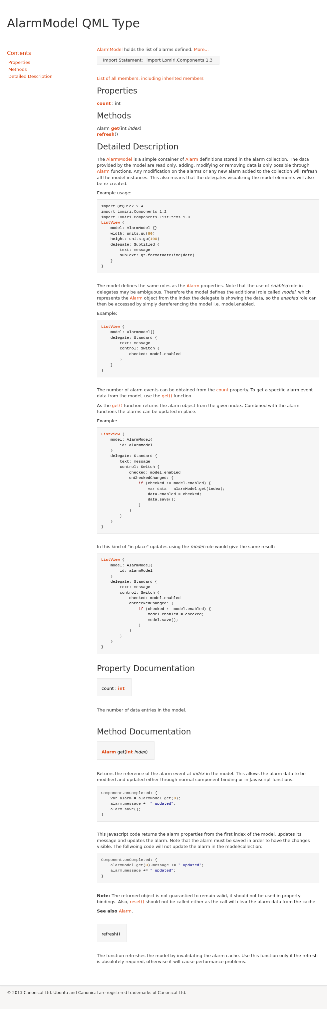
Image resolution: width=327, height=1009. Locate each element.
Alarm (191, 159)
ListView (110, 222)
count (104, 103)
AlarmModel (110, 49)
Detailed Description (30, 76)
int (121, 688)
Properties (19, 62)
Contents (19, 53)
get (115, 128)
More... (201, 49)
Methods (17, 69)
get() (167, 395)
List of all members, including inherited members (150, 78)
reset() (137, 901)
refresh (106, 134)
